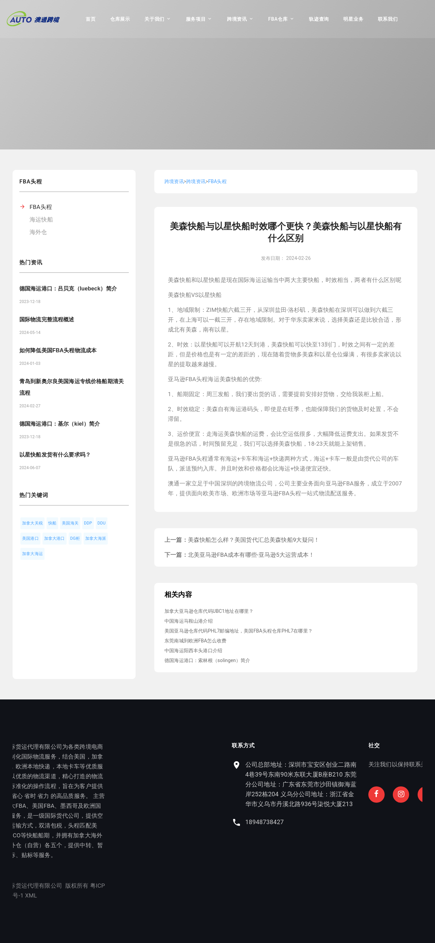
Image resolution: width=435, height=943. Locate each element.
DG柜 (75, 538)
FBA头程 (41, 206)
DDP (88, 523)
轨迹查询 (319, 19)
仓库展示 (120, 19)
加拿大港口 (54, 538)
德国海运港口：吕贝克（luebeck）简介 (68, 288)
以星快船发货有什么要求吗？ (55, 455)
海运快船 (41, 219)
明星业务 (353, 19)
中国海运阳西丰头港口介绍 (193, 650)
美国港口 (30, 538)
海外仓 (38, 232)
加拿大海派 (95, 538)
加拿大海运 (32, 553)
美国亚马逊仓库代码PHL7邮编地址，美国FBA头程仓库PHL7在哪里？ (238, 631)
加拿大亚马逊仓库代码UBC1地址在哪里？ (209, 611)
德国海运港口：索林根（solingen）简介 (207, 660)
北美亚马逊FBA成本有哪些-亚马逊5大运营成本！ (251, 554)
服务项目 (196, 19)
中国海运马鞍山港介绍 (188, 621)
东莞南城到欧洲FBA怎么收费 (195, 640)
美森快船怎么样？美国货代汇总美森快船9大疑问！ (253, 539)
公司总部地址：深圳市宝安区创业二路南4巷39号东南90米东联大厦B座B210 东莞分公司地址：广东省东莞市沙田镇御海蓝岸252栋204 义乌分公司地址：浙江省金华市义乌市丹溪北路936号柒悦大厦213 (351, 784)
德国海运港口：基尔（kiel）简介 (59, 424)
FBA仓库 (278, 19)
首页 (90, 19)
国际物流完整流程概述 (46, 319)
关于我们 (154, 19)
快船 (52, 523)
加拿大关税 (32, 523)
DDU (102, 523)
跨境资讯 (237, 19)
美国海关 (70, 523)
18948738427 (315, 821)
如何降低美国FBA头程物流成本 (58, 350)
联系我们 (388, 19)
